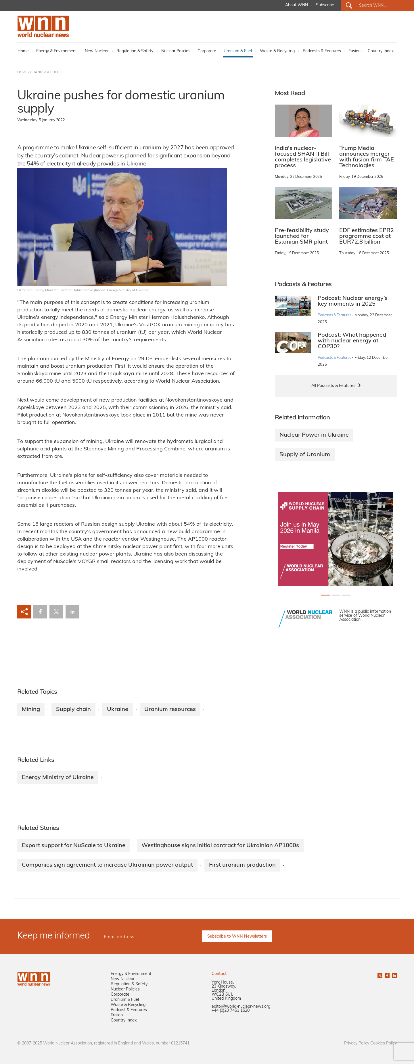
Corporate (207, 51)
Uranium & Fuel (238, 51)
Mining (31, 709)
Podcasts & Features (322, 51)
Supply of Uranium (304, 455)
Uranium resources (170, 709)
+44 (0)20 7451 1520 (231, 1011)
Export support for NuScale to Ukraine (73, 846)
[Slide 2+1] (346, 595)
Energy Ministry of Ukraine (58, 777)
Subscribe (325, 5)
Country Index (381, 51)
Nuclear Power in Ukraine (314, 435)
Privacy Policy (356, 1043)
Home (23, 51)
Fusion (354, 51)
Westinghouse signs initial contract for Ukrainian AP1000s (220, 846)
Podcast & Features (129, 1010)
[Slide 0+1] (325, 595)
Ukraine (117, 709)
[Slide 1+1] (335, 595)
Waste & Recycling (277, 51)
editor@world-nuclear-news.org (241, 1007)
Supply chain (73, 709)
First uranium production (242, 865)
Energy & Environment (56, 51)
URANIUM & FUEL (44, 72)
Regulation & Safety (134, 51)
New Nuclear (97, 51)
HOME (22, 72)
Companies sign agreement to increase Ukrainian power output (107, 865)
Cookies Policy (383, 1043)
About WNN (296, 5)
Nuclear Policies (175, 51)
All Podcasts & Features (333, 386)
